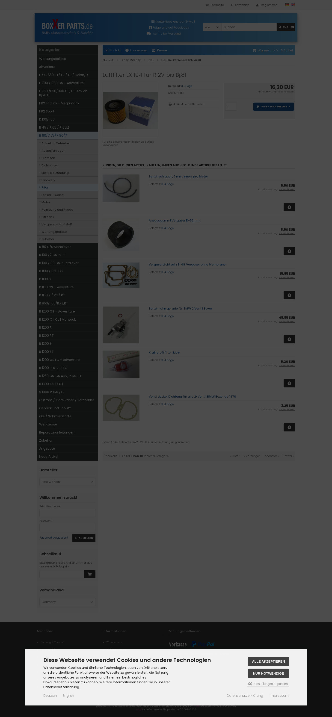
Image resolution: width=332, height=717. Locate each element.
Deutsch (50, 695)
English (68, 695)
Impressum (279, 695)
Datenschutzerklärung (245, 695)
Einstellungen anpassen (268, 684)
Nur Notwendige (268, 673)
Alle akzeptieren (268, 661)
